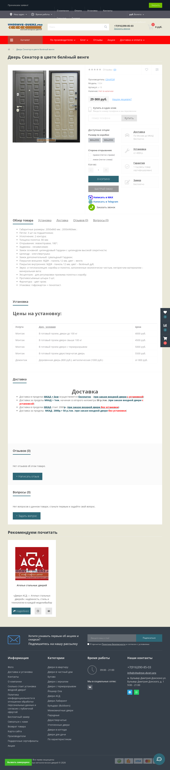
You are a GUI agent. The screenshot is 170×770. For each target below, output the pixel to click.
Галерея (76, 18)
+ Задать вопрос (26, 516)
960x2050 (108, 140)
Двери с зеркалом (58, 681)
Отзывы (98, 39)
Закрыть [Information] (155, 5)
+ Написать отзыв (27, 476)
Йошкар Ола (55, 691)
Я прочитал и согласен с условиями (119, 644)
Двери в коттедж (57, 729)
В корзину (103, 179)
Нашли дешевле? (122, 99)
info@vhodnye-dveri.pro (141, 672)
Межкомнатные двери (60, 710)
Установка (92, 10)
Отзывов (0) (80, 220)
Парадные (53, 715)
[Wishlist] (146, 69)
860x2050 (94, 140)
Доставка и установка (20, 671)
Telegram (130, 692)
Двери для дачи (57, 734)
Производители (17, 736)
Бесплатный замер (19, 716)
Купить (129, 118)
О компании (63, 10)
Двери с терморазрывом (62, 686)
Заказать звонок (122, 28)
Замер (137, 180)
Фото (10, 667)
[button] (165, 340)
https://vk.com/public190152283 (90, 687)
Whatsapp (136, 692)
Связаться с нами (18, 721)
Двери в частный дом (60, 671)
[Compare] (157, 69)
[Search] (105, 27)
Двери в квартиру (58, 667)
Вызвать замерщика (18, 762)
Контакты (107, 10)
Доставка (139, 131)
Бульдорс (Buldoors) (59, 705)
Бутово (51, 676)
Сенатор (110, 79)
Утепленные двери (59, 724)
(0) (115, 69)
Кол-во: (92, 164)
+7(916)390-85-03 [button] (139, 667)
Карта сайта (15, 731)
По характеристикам (59, 739)
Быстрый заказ (104, 188)
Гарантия (61, 18)
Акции (111, 39)
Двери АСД (54, 696)
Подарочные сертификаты (23, 740)
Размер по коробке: (98, 134)
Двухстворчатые (57, 720)
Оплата (78, 10)
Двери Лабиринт (57, 700)
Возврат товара (17, 726)
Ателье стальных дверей (32, 585)
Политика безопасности (114, 644)
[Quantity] (98, 170)
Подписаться (149, 637)
